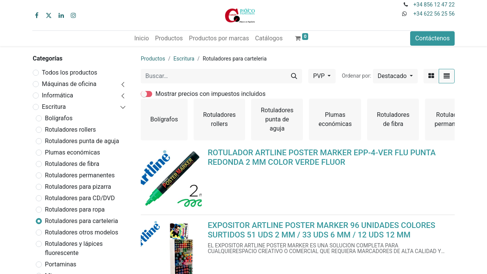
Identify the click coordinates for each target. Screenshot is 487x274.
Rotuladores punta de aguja (82, 141)
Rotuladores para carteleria (81, 221)
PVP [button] (319, 76)
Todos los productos (69, 72)
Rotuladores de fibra (72, 163)
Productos (153, 59)
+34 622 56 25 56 (434, 14)
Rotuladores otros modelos (81, 232)
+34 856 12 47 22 (434, 5)
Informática (57, 95)
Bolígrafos (59, 118)
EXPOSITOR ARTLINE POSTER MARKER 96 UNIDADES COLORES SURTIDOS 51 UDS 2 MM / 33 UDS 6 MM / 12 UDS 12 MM (321, 230)
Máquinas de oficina (69, 84)
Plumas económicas (72, 152)
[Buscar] (294, 76)
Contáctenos (432, 38)
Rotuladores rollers (70, 129)
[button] (395, 76)
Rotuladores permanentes (80, 175)
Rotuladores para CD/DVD (80, 198)
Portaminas (60, 264)
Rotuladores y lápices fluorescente (74, 248)
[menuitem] (141, 38)
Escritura (54, 106)
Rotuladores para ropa (75, 209)
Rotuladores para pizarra (78, 186)
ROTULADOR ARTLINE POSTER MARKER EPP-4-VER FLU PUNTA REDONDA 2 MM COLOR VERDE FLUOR (322, 157)
